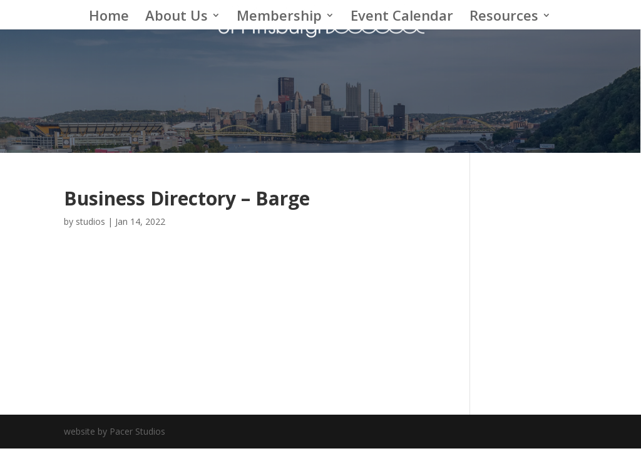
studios (90, 221)
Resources (503, 17)
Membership (279, 17)
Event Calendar (402, 17)
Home (109, 17)
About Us (176, 17)
